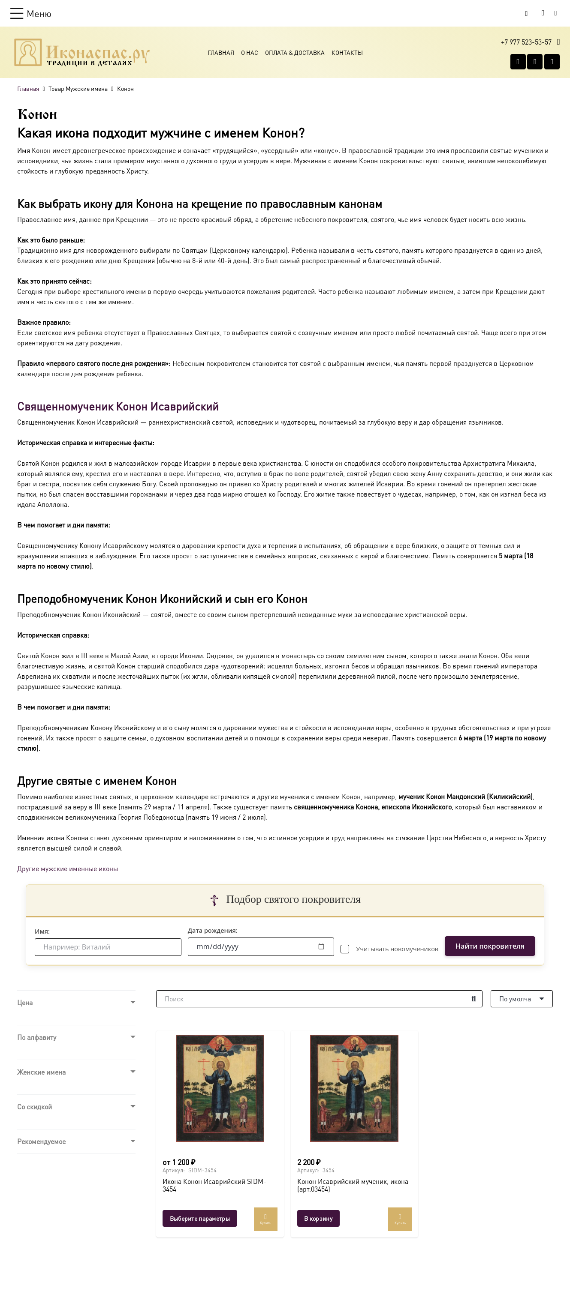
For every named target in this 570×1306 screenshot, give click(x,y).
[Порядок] (522, 998)
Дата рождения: (213, 930)
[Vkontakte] (518, 61)
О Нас (249, 52)
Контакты (347, 52)
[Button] (556, 13)
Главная (221, 52)
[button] (31, 13)
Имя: (42, 931)
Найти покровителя (490, 946)
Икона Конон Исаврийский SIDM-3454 (214, 1185)
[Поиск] (319, 998)
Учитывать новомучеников (397, 949)
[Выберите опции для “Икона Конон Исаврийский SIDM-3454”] (200, 1218)
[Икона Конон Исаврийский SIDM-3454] (220, 1088)
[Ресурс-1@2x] (82, 52)
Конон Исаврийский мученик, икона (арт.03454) (352, 1185)
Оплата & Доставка (295, 52)
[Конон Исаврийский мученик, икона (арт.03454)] (354, 1088)
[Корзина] (543, 13)
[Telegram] (552, 61)
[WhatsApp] (535, 61)
